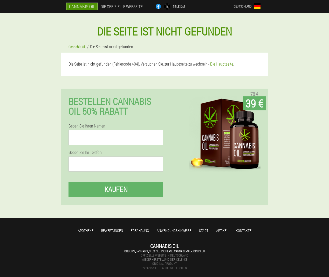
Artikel (222, 230)
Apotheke (85, 230)
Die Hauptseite (221, 64)
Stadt (203, 230)
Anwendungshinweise (174, 230)
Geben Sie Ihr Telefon (85, 152)
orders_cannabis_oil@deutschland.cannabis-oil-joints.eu (164, 251)
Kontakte (243, 230)
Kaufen (116, 189)
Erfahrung (140, 230)
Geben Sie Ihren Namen (86, 126)
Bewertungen (112, 230)
